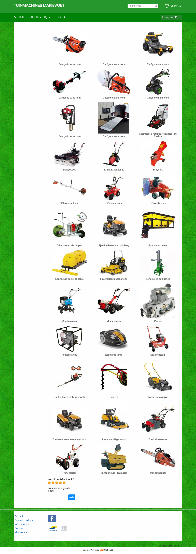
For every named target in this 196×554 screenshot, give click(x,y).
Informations (22, 524)
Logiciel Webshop (98, 550)
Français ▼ (169, 17)
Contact (60, 17)
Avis (71, 497)
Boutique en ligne (39, 17)
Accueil (19, 17)
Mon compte (21, 532)
